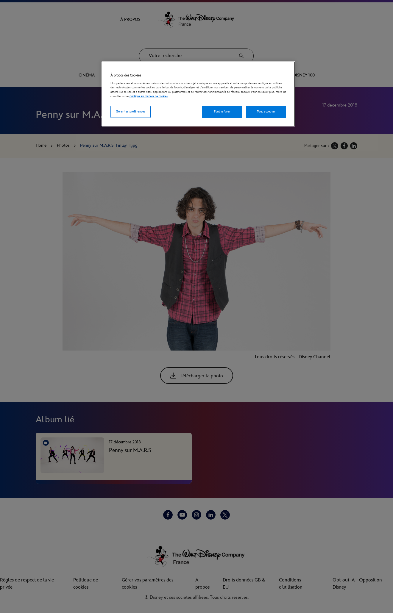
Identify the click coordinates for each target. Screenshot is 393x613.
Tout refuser (222, 111)
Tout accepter (266, 111)
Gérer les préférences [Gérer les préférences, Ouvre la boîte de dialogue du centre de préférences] (130, 111)
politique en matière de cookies (149, 96)
